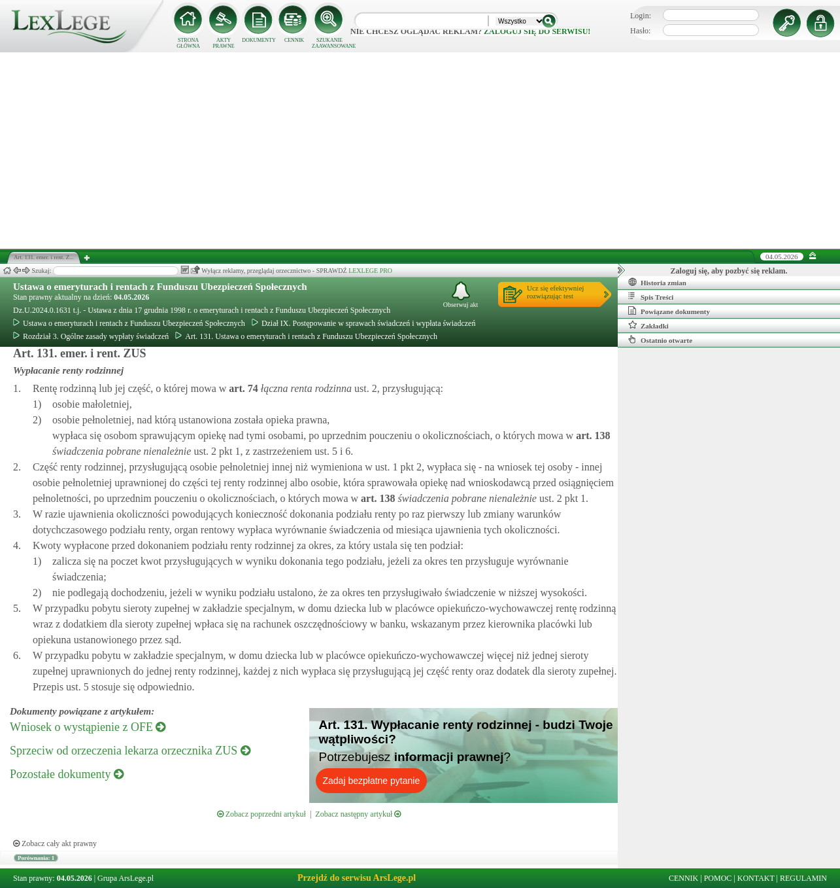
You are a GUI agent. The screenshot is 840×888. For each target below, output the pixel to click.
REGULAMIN (803, 878)
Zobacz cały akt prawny (55, 843)
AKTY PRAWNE (223, 43)
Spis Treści (650, 296)
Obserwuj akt (461, 294)
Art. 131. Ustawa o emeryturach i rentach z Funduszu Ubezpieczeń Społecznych (306, 336)
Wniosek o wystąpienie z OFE (87, 727)
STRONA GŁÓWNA (188, 43)
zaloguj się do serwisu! (537, 31)
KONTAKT (756, 878)
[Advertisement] (420, 150)
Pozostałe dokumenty (67, 774)
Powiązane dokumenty (669, 310)
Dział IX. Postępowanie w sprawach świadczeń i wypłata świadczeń (364, 323)
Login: (640, 15)
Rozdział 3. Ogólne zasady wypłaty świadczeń (91, 336)
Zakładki (648, 325)
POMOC (718, 878)
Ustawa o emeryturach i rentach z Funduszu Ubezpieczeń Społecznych (160, 286)
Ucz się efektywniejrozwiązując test (555, 292)
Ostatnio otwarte (660, 339)
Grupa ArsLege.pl (125, 878)
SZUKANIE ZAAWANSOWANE (329, 43)
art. (242, 388)
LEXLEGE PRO (370, 270)
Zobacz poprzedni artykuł (261, 814)
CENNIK (294, 40)
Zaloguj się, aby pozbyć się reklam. (729, 270)
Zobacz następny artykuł (358, 814)
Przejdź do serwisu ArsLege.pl (356, 878)
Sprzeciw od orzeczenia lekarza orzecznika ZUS (130, 750)
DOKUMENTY (259, 40)
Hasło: (640, 30)
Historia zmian (657, 282)
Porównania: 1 (36, 858)
